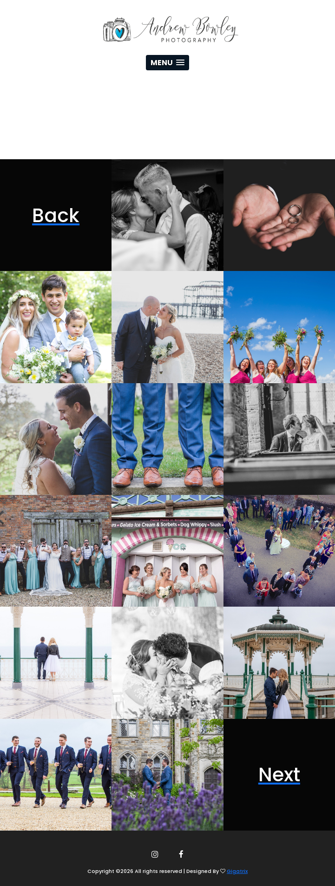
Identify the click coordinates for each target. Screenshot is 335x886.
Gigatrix (237, 871)
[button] (167, 62)
